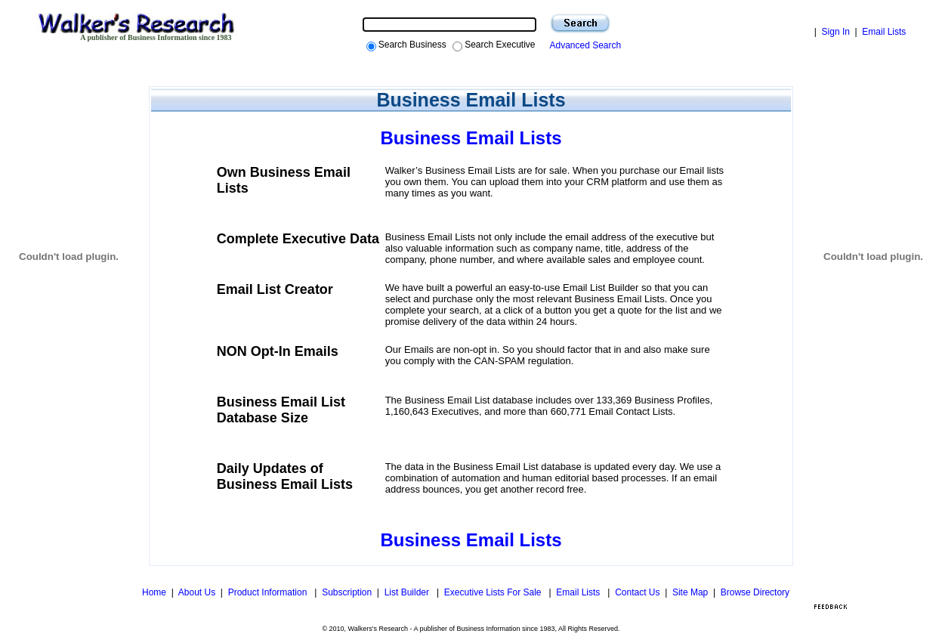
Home (154, 592)
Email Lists (884, 31)
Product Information (269, 592)
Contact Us (637, 592)
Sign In (836, 31)
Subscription (347, 592)
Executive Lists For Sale (494, 592)
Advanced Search (583, 45)
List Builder (408, 592)
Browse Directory (755, 592)
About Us (196, 592)
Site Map (690, 592)
